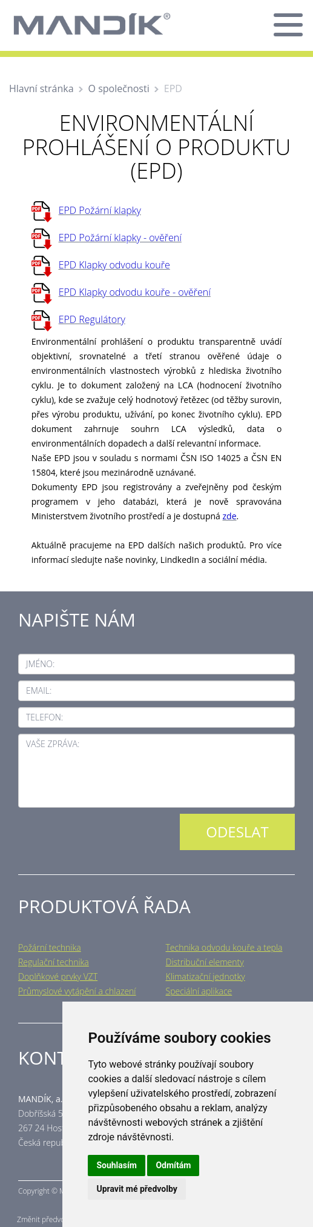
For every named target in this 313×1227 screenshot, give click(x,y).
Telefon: (44, 717)
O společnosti (119, 88)
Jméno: (40, 664)
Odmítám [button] (173, 1165)
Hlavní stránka (41, 88)
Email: (38, 690)
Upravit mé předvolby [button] (136, 1189)
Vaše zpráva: (52, 744)
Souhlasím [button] (116, 1165)
